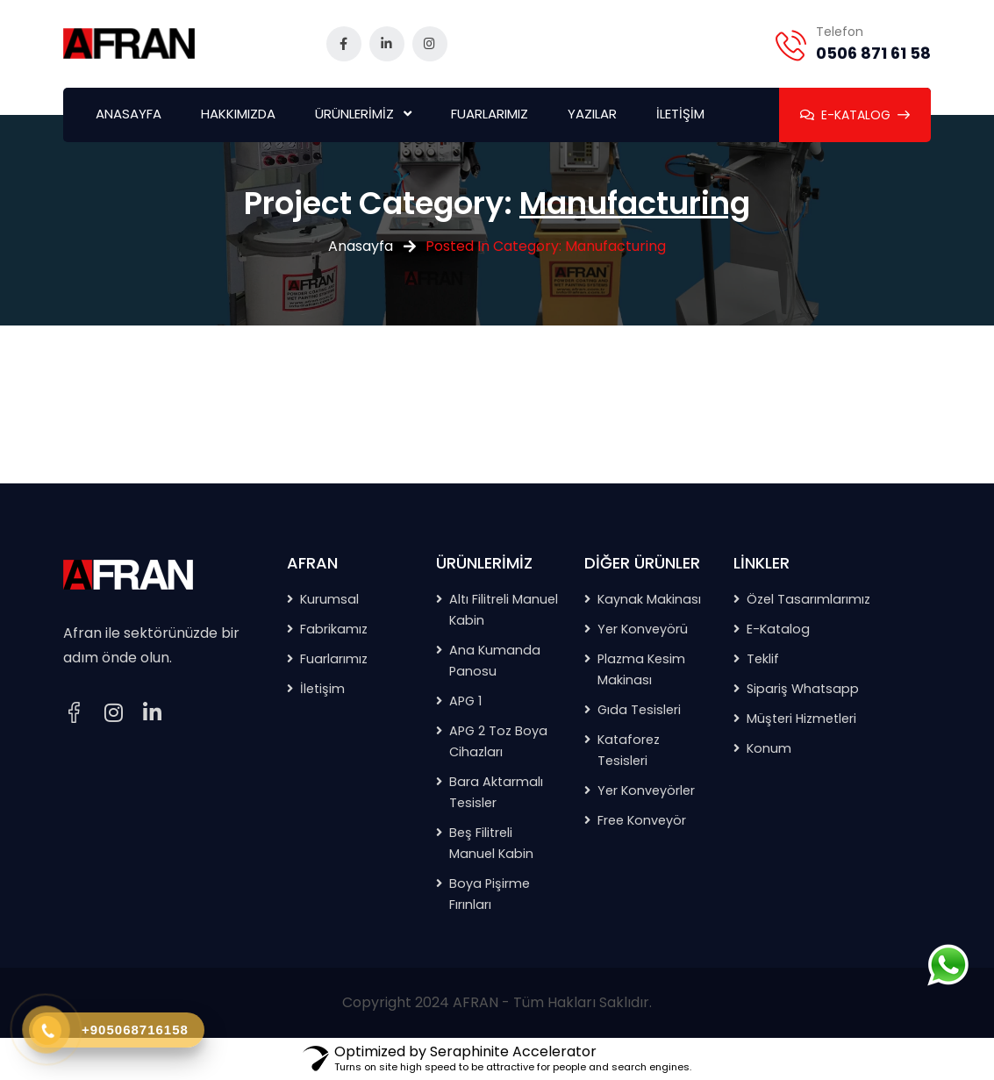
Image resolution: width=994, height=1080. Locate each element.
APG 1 (465, 701)
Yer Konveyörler (646, 790)
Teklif (763, 659)
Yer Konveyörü (642, 629)
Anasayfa (360, 246)
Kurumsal (329, 599)
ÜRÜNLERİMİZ (354, 113)
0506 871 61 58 (873, 53)
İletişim (322, 688)
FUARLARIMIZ (489, 113)
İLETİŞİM (680, 113)
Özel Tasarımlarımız (808, 599)
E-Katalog (778, 629)
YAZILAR (592, 113)
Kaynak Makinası (649, 599)
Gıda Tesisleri (639, 710)
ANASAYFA (128, 113)
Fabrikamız (334, 629)
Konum (769, 748)
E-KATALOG (855, 115)
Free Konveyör (641, 820)
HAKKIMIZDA (238, 113)
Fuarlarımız (334, 659)
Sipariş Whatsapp (803, 688)
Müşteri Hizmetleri (801, 718)
